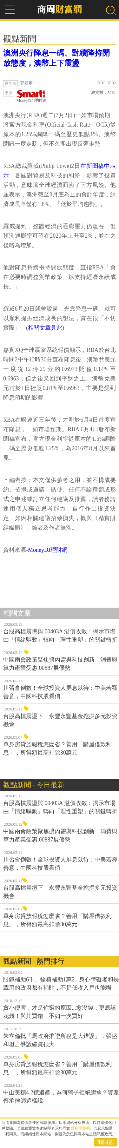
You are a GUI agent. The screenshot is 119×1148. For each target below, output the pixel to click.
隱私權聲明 (80, 1128)
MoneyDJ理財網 (48, 550)
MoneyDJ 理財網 (31, 96)
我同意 (105, 1142)
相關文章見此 (45, 328)
